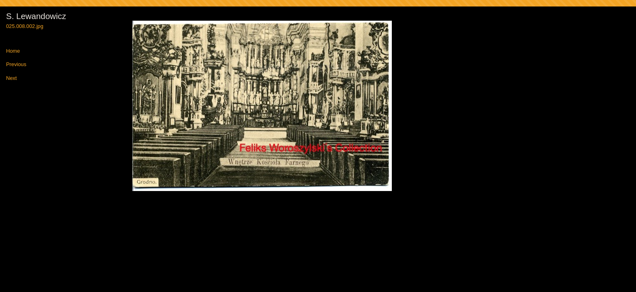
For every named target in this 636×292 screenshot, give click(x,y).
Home (13, 51)
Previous (16, 64)
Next (11, 78)
